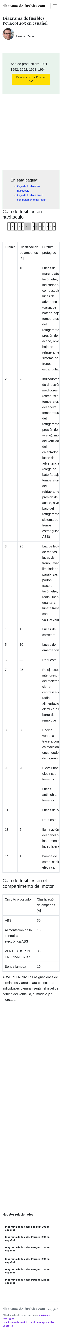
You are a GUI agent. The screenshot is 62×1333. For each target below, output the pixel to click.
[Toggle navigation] (54, 6)
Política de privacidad (43, 1322)
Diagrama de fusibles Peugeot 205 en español (27, 1238)
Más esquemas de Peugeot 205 (31, 79)
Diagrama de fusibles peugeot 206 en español (27, 1228)
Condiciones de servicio (16, 1322)
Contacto (8, 1325)
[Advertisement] (31, 131)
